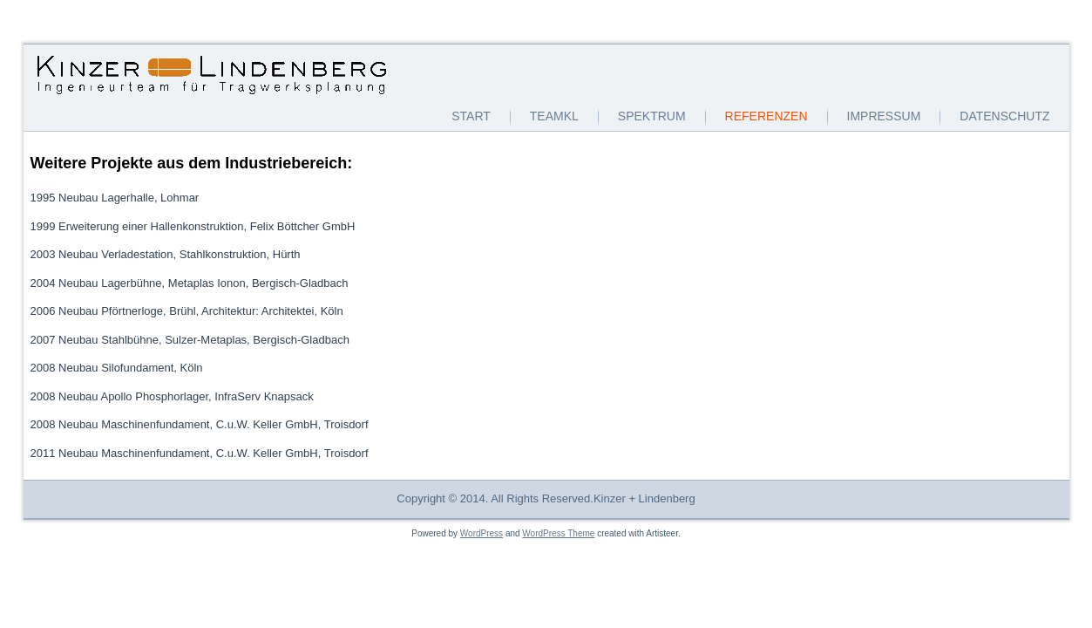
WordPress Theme (558, 533)
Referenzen (766, 116)
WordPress (481, 533)
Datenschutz (1004, 116)
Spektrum (652, 116)
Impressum (884, 116)
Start (471, 116)
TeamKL (554, 116)
